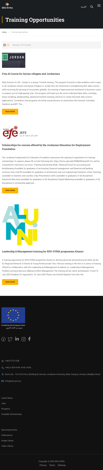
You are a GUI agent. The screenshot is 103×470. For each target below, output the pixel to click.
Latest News (7, 398)
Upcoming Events (9, 430)
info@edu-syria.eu (11, 381)
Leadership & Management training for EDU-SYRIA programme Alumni (42, 251)
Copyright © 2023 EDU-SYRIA (52, 461)
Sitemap (62, 465)
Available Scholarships (11, 414)
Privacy (43, 465)
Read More (10, 111)
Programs (5, 409)
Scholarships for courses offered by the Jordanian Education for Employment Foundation (46, 147)
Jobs (3, 403)
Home (4, 32)
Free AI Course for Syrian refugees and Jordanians (31, 73)
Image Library (7, 440)
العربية (83, 7)
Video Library (7, 446)
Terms (52, 465)
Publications (7, 435)
